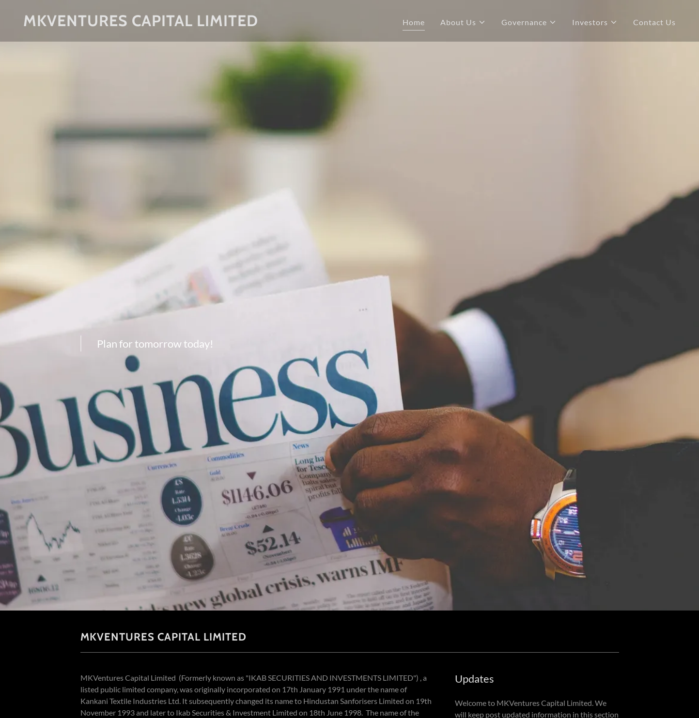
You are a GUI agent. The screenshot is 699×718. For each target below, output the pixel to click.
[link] (182, 23)
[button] (463, 22)
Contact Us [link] (654, 22)
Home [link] (414, 22)
